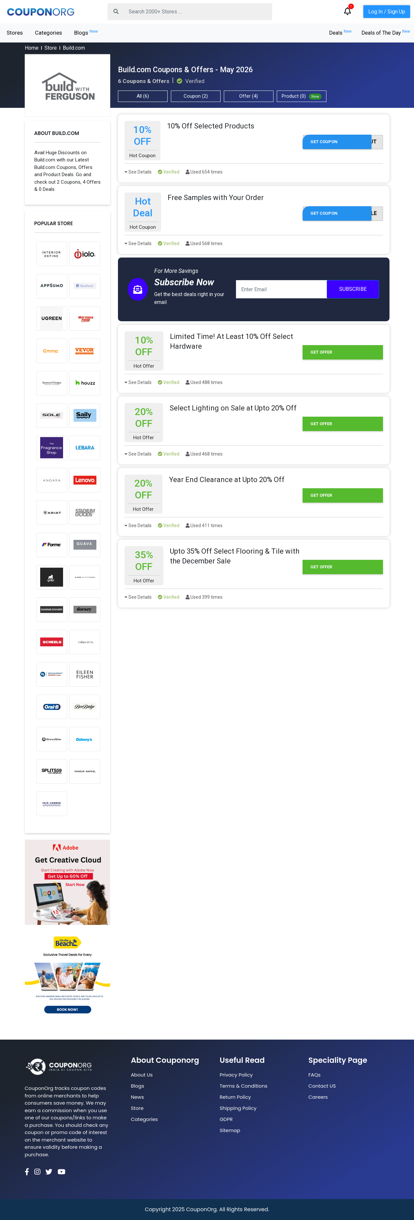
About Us (142, 1074)
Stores (15, 32)
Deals (340, 33)
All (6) (143, 96)
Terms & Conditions (243, 1085)
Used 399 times (204, 597)
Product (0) (302, 96)
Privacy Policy (236, 1074)
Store (50, 48)
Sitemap (230, 1130)
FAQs (314, 1074)
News (137, 1097)
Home (32, 48)
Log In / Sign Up (386, 11)
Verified (168, 172)
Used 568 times (204, 243)
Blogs (86, 32)
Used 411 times (204, 525)
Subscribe (353, 289)
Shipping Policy (238, 1108)
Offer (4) (248, 96)
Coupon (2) (196, 96)
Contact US (322, 1085)
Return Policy (235, 1097)
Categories (48, 32)
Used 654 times (204, 172)
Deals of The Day (385, 33)
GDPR (226, 1119)
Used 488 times (204, 382)
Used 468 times (204, 454)
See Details (138, 172)
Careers (318, 1097)
